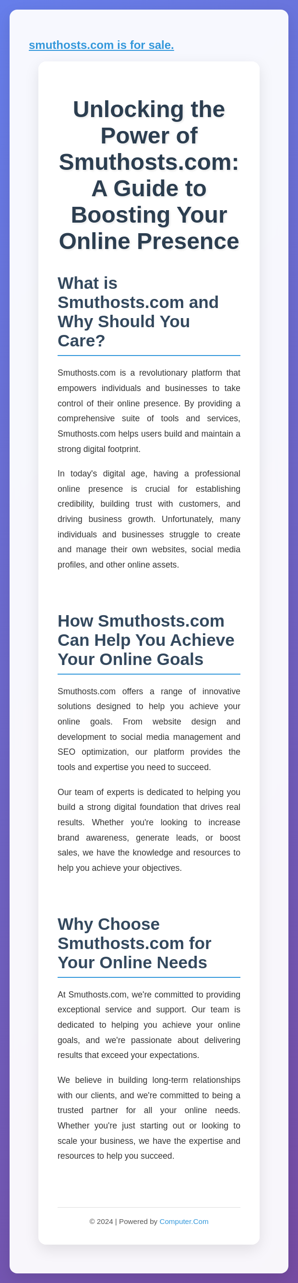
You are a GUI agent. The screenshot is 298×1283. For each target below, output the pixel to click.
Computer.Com (183, 1221)
